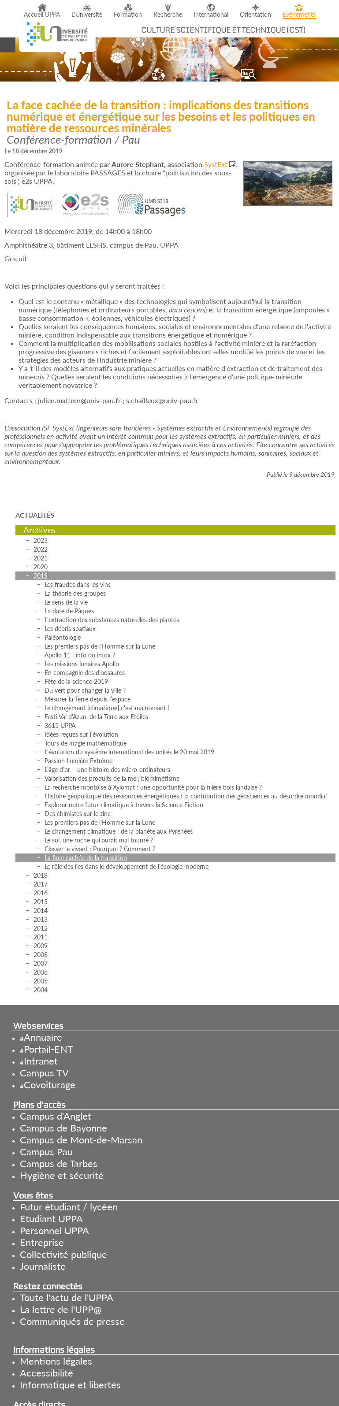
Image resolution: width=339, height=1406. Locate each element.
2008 (41, 954)
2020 (41, 567)
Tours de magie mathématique (86, 743)
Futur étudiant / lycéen (69, 1207)
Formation (128, 14)
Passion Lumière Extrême (78, 760)
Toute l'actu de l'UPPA (66, 1297)
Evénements (299, 14)
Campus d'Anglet (55, 1116)
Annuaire (43, 1037)
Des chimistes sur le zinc (78, 813)
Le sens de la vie (66, 602)
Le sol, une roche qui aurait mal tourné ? (99, 840)
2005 (41, 981)
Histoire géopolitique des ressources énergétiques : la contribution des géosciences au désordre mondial (186, 796)
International (211, 14)
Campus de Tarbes (58, 1163)
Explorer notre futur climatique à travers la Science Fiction (124, 805)
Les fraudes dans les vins (78, 584)
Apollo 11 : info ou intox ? (80, 655)
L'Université (86, 14)
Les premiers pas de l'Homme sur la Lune (100, 646)
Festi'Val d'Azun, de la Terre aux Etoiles (96, 716)
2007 (41, 963)
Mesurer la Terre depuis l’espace (87, 699)
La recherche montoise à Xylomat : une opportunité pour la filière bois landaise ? (153, 787)
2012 (41, 928)
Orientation (255, 14)
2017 (41, 884)
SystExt (215, 164)
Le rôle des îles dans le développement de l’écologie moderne (127, 866)
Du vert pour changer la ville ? (85, 690)
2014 (41, 910)
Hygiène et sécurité (62, 1175)
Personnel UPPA (54, 1230)
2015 (41, 901)
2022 (41, 549)
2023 (41, 540)
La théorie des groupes (75, 593)
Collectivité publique (63, 1254)
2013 (41, 919)
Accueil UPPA (42, 14)
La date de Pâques (69, 611)
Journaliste (43, 1266)
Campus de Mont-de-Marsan (81, 1140)
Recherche (167, 14)
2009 (41, 946)
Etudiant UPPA (51, 1218)
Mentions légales (56, 1361)
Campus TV (44, 1073)
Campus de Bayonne (63, 1128)
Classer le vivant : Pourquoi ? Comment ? (100, 849)
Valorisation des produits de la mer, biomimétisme (112, 778)
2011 (41, 937)
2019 (41, 575)
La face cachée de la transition (86, 857)
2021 (41, 558)
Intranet (41, 1061)
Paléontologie (63, 637)
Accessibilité (46, 1373)
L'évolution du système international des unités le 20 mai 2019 (129, 752)
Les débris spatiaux (70, 628)
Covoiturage (49, 1085)
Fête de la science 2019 (76, 681)
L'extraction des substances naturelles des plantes (112, 619)
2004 (41, 990)
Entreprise (42, 1242)
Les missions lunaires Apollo (82, 664)
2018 (41, 875)
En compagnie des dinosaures (85, 672)
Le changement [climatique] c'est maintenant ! (107, 708)
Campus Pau (46, 1151)
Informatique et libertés (70, 1385)
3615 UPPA (60, 725)
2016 (41, 893)
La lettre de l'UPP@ (60, 1309)
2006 (41, 972)
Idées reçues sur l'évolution (81, 734)
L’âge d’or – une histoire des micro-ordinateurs (107, 769)
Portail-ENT (48, 1049)
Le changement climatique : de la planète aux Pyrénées (119, 831)
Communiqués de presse (72, 1321)
